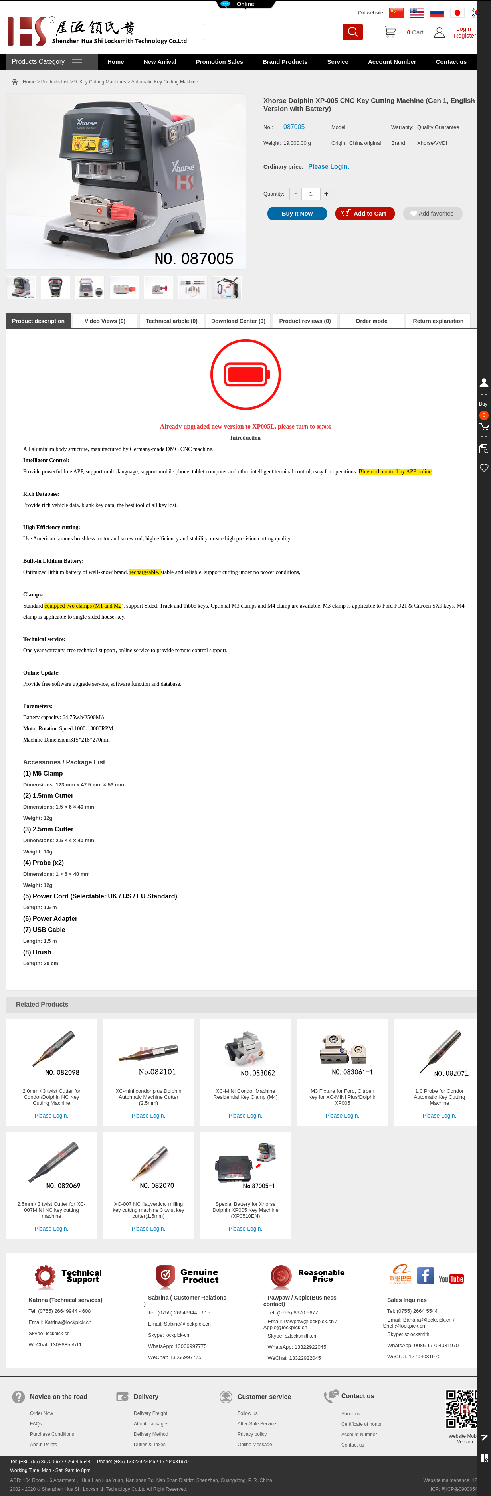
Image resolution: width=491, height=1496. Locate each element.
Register (465, 35)
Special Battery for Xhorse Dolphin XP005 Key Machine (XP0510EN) (245, 1210)
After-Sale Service (257, 1424)
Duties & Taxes (150, 1444)
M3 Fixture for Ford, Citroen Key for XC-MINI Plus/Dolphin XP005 (342, 1097)
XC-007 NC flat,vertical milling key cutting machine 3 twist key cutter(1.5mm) (148, 1210)
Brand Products (285, 61)
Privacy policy (252, 1434)
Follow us (248, 1413)
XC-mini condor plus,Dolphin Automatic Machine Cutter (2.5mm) (149, 1097)
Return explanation (438, 321)
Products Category (46, 61)
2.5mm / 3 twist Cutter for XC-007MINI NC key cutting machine (51, 1210)
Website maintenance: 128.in (454, 1480)
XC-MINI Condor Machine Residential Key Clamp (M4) (245, 1094)
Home (115, 61)
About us (350, 1414)
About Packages (151, 1424)
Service (337, 61)
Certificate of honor (361, 1424)
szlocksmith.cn (300, 1336)
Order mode (371, 321)
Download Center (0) (238, 321)
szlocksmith (416, 1334)
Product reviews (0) (305, 321)
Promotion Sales (219, 61)
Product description (38, 321)
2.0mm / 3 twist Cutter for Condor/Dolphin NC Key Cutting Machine (51, 1097)
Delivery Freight (150, 1413)
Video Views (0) (105, 321)
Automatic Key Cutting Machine (164, 82)
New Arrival (160, 61)
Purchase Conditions (52, 1434)
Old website (370, 13)
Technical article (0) (172, 321)
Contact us (451, 61)
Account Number (392, 61)
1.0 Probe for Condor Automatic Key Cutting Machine (439, 1097)
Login (463, 28)
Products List (55, 82)
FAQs (36, 1424)
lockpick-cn (57, 1333)
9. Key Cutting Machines (100, 82)
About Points (43, 1444)
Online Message (255, 1444)
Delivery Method (151, 1434)
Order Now (41, 1413)
